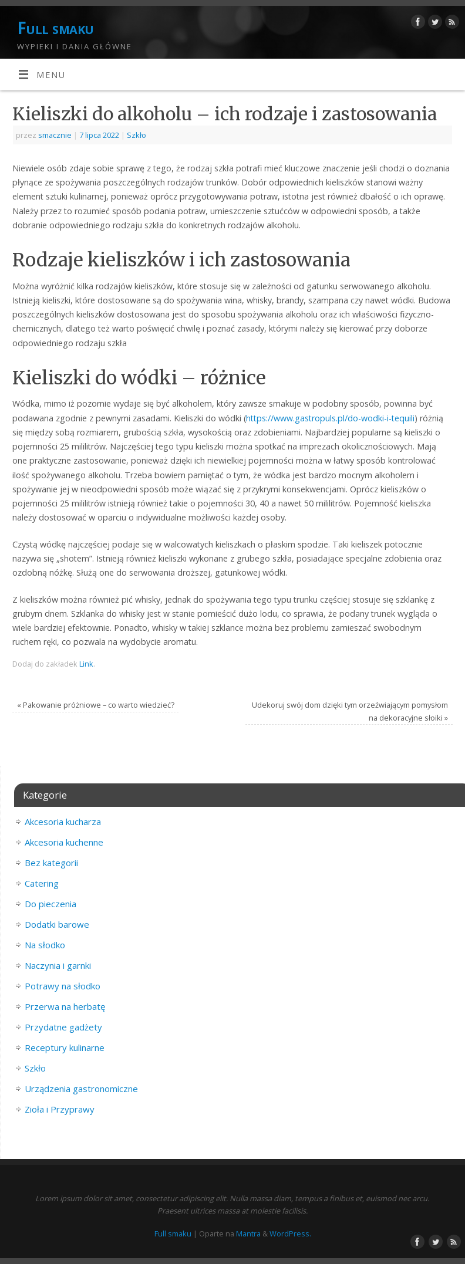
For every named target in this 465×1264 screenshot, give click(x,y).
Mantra (248, 1233)
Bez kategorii (51, 862)
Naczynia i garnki (58, 965)
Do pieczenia (50, 904)
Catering (42, 883)
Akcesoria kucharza (63, 821)
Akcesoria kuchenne (64, 842)
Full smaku (55, 28)
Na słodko (45, 945)
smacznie (55, 135)
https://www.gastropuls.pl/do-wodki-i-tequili (330, 418)
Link (86, 663)
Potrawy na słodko (62, 986)
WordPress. (290, 1233)
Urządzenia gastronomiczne (81, 1088)
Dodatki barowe (57, 924)
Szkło (136, 135)
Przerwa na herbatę (65, 1006)
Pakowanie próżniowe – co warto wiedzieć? (95, 704)
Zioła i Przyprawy (60, 1109)
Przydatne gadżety (63, 1027)
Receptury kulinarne (65, 1047)
